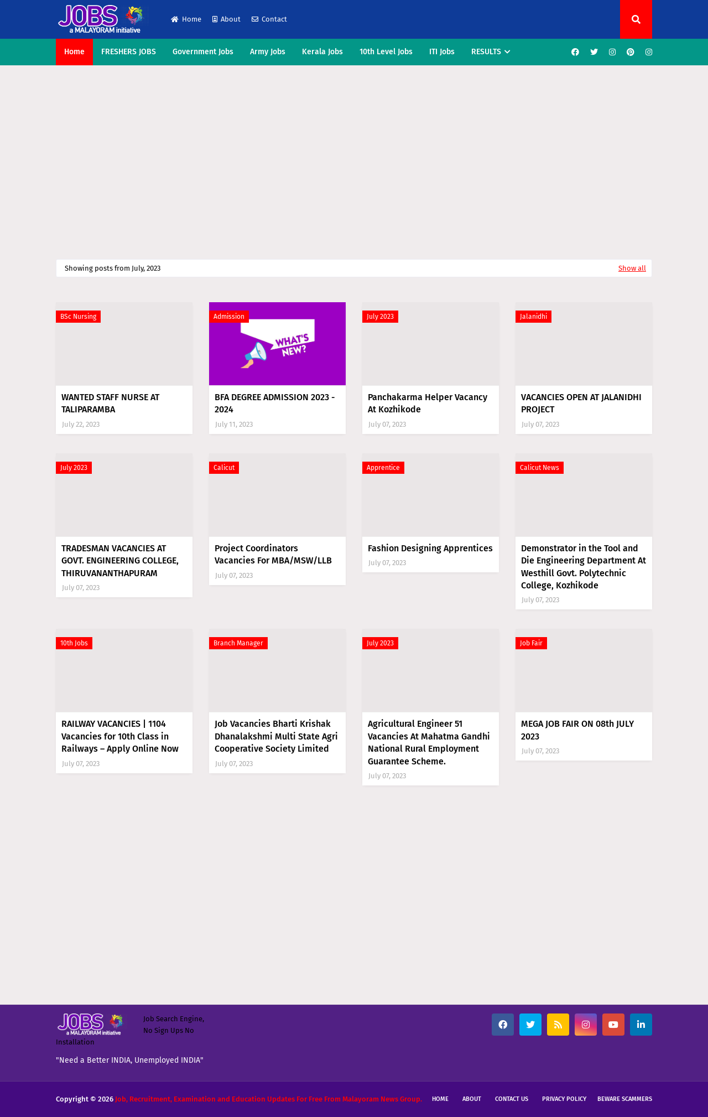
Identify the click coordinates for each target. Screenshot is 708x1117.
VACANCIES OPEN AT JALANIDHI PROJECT (581, 403)
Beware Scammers (624, 1099)
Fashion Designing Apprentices (430, 548)
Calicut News (539, 468)
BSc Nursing (78, 316)
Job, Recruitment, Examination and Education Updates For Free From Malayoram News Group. (268, 1099)
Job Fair (531, 643)
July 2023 (380, 316)
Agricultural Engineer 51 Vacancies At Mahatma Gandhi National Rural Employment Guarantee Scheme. (429, 742)
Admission (229, 316)
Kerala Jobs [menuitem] (322, 51)
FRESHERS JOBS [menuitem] (128, 51)
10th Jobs (74, 643)
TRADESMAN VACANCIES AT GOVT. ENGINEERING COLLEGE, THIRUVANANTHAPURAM (120, 560)
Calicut (224, 468)
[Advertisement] (354, 159)
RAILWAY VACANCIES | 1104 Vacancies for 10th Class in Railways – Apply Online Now (120, 736)
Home (186, 19)
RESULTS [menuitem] (486, 51)
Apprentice (383, 468)
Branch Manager (238, 643)
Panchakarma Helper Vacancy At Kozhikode (427, 403)
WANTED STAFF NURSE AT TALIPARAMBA (110, 403)
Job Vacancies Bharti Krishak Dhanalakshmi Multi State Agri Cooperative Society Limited (276, 736)
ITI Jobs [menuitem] (442, 51)
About (226, 19)
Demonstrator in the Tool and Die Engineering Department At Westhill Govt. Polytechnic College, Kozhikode (583, 567)
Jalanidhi (533, 316)
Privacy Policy (564, 1099)
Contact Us (511, 1099)
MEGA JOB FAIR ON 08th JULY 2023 (577, 729)
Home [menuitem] (74, 51)
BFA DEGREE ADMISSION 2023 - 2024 (275, 403)
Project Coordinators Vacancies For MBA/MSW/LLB (273, 554)
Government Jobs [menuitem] (203, 51)
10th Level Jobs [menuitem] (386, 51)
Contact (269, 19)
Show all (632, 268)
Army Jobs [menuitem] (267, 51)
